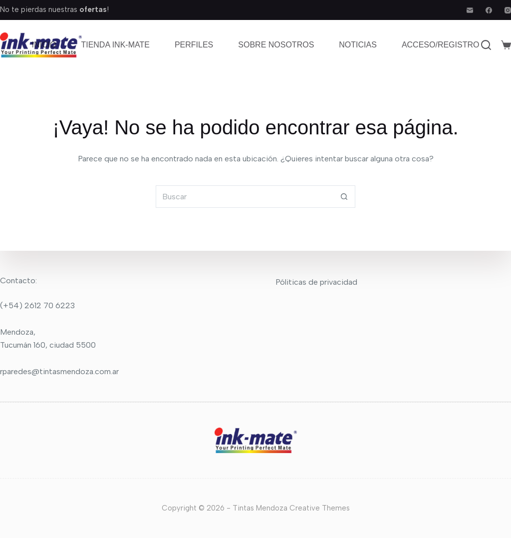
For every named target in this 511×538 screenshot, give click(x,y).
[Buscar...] (244, 196)
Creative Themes (319, 508)
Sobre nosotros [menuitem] (276, 44)
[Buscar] (486, 45)
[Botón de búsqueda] (344, 196)
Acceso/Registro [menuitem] (441, 44)
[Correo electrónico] (470, 10)
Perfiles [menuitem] (194, 44)
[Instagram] (508, 10)
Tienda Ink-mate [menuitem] (115, 44)
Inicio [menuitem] (44, 44)
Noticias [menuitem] (358, 44)
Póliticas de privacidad (316, 282)
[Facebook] (489, 10)
